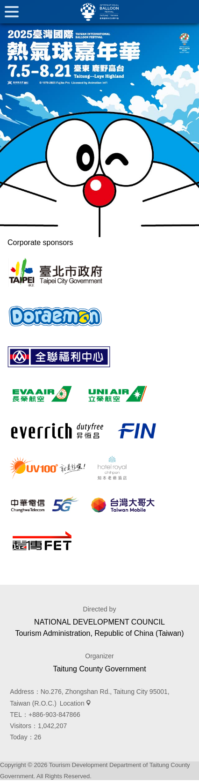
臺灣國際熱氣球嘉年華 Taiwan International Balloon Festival (99, 11)
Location (72, 703)
